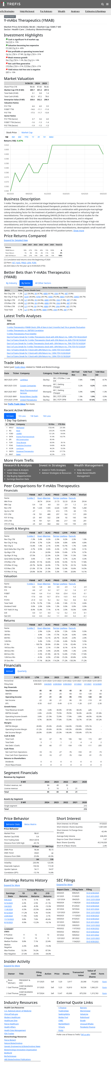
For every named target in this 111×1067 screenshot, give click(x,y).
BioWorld (8, 1053)
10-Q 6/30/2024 (92, 906)
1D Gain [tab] (10, 416)
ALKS (18, 262)
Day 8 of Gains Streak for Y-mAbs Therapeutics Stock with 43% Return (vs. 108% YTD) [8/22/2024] (47, 337)
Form (104, 981)
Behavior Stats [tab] (13, 824)
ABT (66, 293)
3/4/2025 (48, 684)
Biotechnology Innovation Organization (20, 1050)
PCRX (34, 262)
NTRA (38, 297)
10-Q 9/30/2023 (92, 915)
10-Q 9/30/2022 (92, 928)
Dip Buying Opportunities (19, 476)
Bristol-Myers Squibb (28, 396)
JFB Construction (22, 439)
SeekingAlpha (64, 1014)
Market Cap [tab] (27, 132)
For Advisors (46, 11)
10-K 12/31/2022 (93, 925)
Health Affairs (10, 1027)
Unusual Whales (87, 1024)
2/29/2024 (57, 684)
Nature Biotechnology (13, 1043)
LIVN (29, 262)
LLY (25, 293)
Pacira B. (72, 498)
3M (13, 137)
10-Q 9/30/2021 (92, 941)
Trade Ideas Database (17, 473)
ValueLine (84, 1014)
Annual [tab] (9, 671)
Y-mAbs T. (31, 498)
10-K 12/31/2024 (93, 899)
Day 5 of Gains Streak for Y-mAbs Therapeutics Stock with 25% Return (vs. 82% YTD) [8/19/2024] (46, 340)
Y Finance (62, 1007)
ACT (13, 262)
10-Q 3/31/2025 (92, 896)
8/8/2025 (8, 899)
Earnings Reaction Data (18, 479)
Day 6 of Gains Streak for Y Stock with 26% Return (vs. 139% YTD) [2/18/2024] (39, 356)
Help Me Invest (27, 11)
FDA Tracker (9, 1033)
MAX (51, 137)
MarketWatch (64, 1024)
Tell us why (85, 1034)
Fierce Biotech (10, 1040)
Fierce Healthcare (11, 1024)
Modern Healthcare (12, 1017)
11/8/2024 (8, 909)
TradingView (64, 1011)
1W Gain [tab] (34, 416)
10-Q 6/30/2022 (92, 932)
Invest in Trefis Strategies (54, 470)
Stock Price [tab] (11, 132)
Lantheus (24, 380)
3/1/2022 (78, 684)
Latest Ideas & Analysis (18, 470)
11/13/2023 (9, 919)
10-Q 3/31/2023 (92, 922)
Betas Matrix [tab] (30, 824)
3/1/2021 (87, 684)
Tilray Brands (21, 442)
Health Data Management (15, 1030)
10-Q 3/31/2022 (92, 935)
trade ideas (20, 367)
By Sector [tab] (26, 283)
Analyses (75, 11)
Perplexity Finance (87, 1027)
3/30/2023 (67, 684)
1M (6, 137)
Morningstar (85, 1011)
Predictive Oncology (23, 445)
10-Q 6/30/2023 (92, 919)
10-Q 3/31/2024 (92, 909)
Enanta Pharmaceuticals (25, 436)
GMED (76, 297)
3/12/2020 (97, 684)
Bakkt (18, 454)
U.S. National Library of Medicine (18, 1011)
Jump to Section (9, 16)
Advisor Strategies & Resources (56, 473)
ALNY (26, 297)
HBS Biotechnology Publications (17, 1059)
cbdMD (19, 433)
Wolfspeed (20, 427)
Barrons (83, 1007)
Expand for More (12, 885)
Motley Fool (63, 1017)
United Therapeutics (28, 400)
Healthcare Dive (10, 1020)
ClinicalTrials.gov (11, 1014)
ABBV (45, 293)
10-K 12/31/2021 (93, 938)
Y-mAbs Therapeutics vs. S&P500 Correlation (25, 330)
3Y (39, 137)
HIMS (50, 297)
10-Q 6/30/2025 (92, 893)
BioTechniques (10, 1056)
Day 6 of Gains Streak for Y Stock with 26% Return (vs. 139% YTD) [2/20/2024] (39, 353)
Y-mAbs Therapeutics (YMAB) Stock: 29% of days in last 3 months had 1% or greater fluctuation (46, 327)
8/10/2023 (8, 922)
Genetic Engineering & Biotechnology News (22, 1046)
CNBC (61, 1020)
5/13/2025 (8, 903)
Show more (78, 230)
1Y (33, 137)
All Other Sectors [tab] (43, 283)
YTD (26, 137)
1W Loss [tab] (47, 416)
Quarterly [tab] (22, 671)
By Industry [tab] (11, 283)
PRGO (23, 262)
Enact (39, 498)
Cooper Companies (28, 385)
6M (19, 137)
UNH (56, 293)
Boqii (18, 431)
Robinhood (84, 1017)
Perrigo (56, 498)
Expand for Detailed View (16, 240)
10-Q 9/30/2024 (92, 902)
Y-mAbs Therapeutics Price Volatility (22, 334)
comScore (20, 448)
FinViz (61, 1030)
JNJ (36, 293)
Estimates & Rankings (95, 11)
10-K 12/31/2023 (93, 912)
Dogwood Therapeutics (25, 451)
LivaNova (63, 498)
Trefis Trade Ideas (17, 404)
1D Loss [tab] (22, 416)
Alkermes (46, 498)
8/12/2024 (8, 912)
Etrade (83, 1020)
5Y (44, 137)
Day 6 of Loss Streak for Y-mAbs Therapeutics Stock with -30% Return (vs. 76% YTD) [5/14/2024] (46, 343)
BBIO (62, 297)
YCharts (62, 1027)
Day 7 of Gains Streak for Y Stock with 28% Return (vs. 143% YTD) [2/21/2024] (39, 350)
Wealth (61, 11)
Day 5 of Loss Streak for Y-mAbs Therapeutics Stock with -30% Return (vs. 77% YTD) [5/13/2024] (46, 346)
